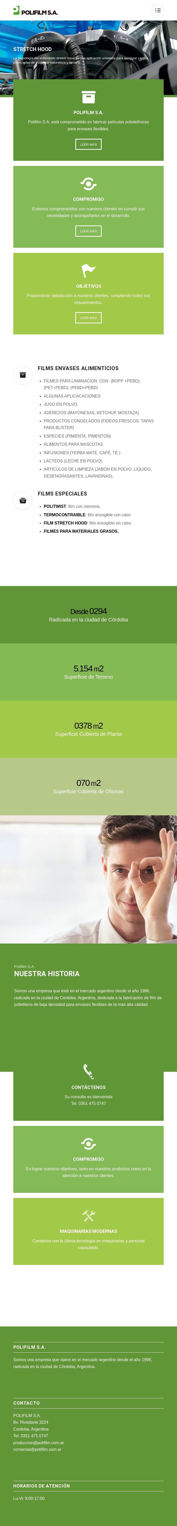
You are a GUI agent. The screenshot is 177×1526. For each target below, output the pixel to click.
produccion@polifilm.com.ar (38, 1443)
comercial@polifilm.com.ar (37, 1449)
